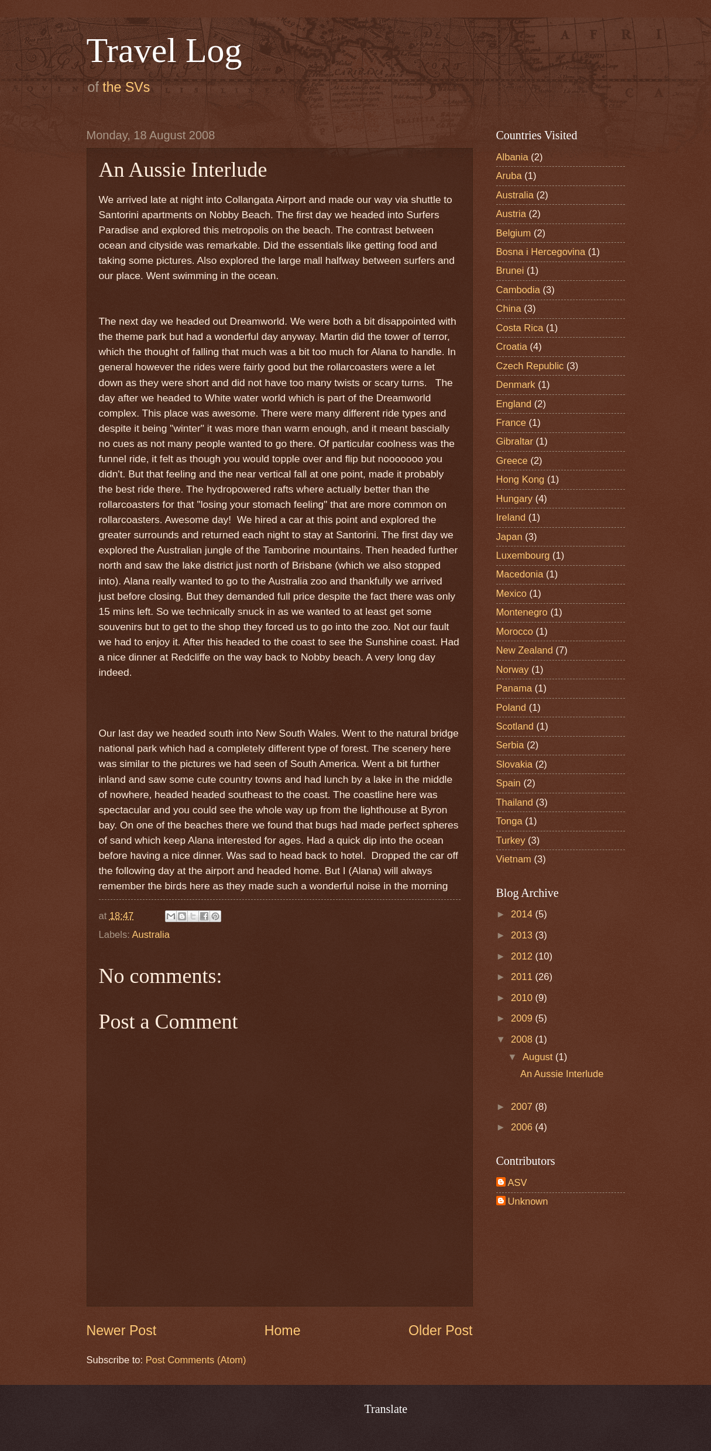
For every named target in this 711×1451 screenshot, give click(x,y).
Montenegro (522, 612)
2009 (523, 1018)
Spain (508, 783)
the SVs (126, 87)
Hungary (514, 498)
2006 (523, 1127)
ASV (517, 1182)
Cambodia (518, 289)
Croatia (511, 346)
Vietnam (513, 859)
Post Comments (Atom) (196, 1360)
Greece (512, 460)
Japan (509, 536)
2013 (523, 935)
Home (283, 1330)
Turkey (510, 840)
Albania (512, 157)
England (514, 404)
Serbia (510, 745)
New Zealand (525, 650)
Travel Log (164, 50)
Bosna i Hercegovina (541, 251)
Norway (512, 669)
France (511, 422)
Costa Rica (520, 327)
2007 (523, 1106)
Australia (151, 934)
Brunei (510, 270)
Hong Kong (520, 479)
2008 (523, 1039)
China (508, 308)
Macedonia (520, 574)
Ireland (511, 517)
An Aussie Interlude (562, 1073)
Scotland (515, 726)
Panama (514, 688)
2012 (523, 956)
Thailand (514, 802)
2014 (523, 914)
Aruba (509, 175)
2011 (523, 976)
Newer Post (122, 1330)
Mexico (511, 593)
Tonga (509, 821)
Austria (511, 213)
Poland (511, 707)
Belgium (513, 233)
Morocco (514, 631)
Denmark (515, 384)
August (539, 1057)
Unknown (528, 1201)
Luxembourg (523, 555)
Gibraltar (514, 441)
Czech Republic (530, 366)
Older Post (440, 1330)
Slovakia (514, 764)
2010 (523, 997)
